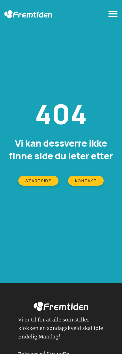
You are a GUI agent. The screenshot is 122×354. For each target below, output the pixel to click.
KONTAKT (86, 180)
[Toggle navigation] (112, 15)
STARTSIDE (38, 180)
